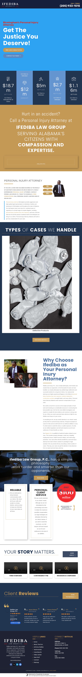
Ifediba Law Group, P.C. (14, 610)
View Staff (37, 657)
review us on (15, 623)
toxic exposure (25, 212)
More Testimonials (70, 596)
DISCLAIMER (53, 670)
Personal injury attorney (12, 202)
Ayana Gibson (33, 610)
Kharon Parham (52, 610)
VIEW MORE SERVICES (40, 340)
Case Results (38, 652)
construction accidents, (49, 398)
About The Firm (38, 644)
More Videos (71, 554)
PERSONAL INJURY (18, 192)
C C (67, 610)
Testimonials (38, 650)
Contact (36, 660)
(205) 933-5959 (59, 658)
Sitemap (36, 662)
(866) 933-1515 (59, 653)
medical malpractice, (67, 396)
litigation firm (48, 433)
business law (17, 212)
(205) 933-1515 (63, 648)
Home (35, 642)
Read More (40, 478)
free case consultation (14, 50)
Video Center (38, 655)
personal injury (10, 212)
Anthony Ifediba (38, 647)
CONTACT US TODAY (12, 56)
